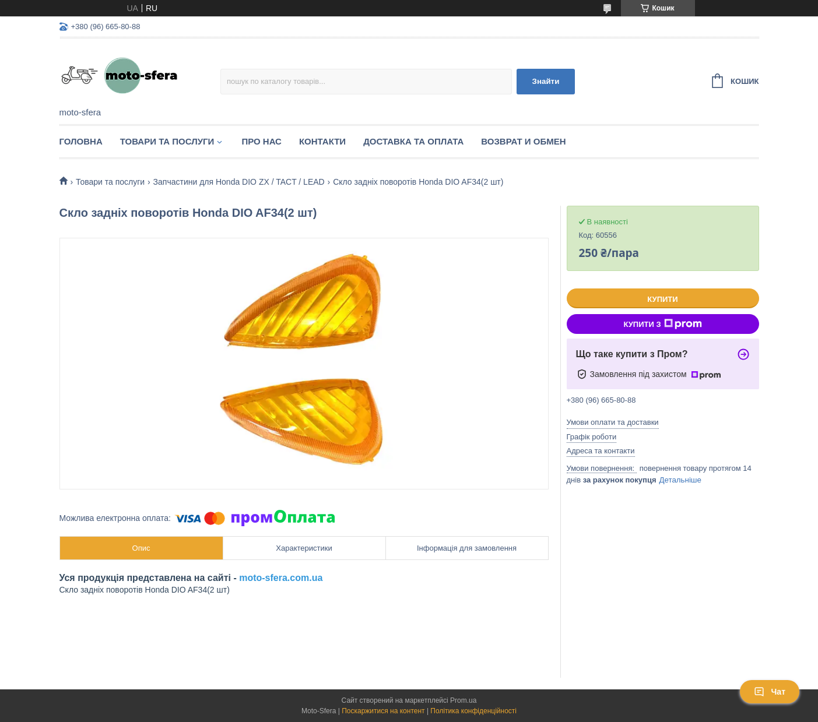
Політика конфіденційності (473, 711)
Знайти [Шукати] (546, 81)
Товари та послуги (167, 141)
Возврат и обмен (523, 141)
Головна (81, 141)
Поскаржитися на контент (383, 711)
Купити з (662, 324)
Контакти (322, 141)
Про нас (261, 141)
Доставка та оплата (413, 141)
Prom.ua (463, 700)
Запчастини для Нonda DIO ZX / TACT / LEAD (239, 181)
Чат (769, 691)
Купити (662, 299)
